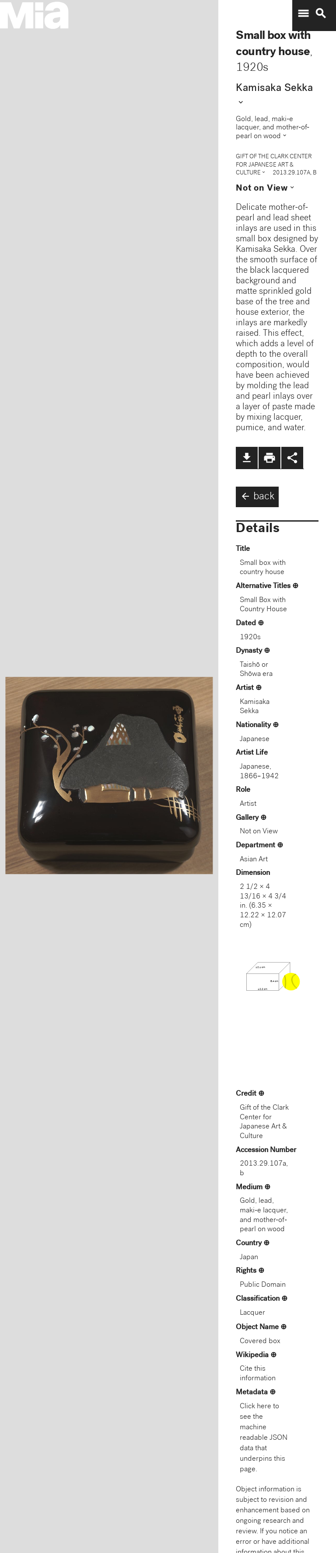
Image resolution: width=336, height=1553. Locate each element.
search (320, 13)
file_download (246, 457)
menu (303, 13)
